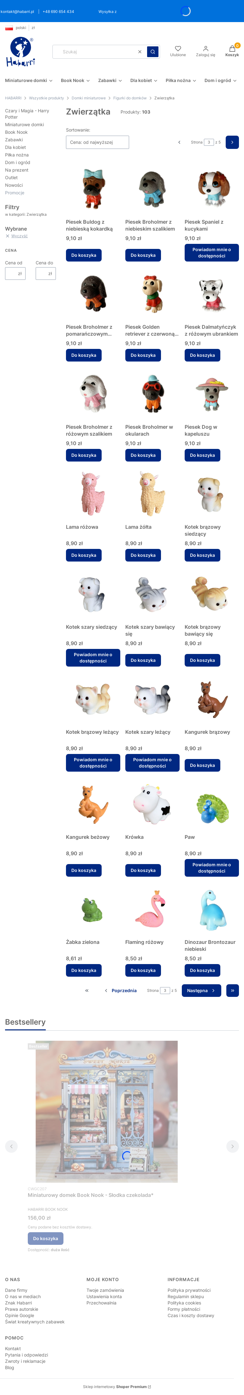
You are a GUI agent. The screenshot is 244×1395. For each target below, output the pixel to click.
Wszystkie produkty (46, 98)
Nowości (14, 185)
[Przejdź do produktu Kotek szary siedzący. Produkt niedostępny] (93, 594)
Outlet (11, 177)
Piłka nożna (17, 154)
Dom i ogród (17, 162)
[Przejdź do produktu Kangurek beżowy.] (93, 804)
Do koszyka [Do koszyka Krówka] (143, 870)
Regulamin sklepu (186, 1296)
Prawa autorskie (21, 1309)
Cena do (44, 262)
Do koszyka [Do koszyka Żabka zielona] (83, 970)
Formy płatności (184, 1309)
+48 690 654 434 (58, 11)
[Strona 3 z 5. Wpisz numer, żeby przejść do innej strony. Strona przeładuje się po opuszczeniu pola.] (209, 142)
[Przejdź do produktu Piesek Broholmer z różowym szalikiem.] (93, 394)
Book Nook (16, 132)
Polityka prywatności (189, 1290)
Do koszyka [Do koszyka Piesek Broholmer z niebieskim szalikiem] (143, 255)
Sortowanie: (78, 129)
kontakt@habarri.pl (17, 11)
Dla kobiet (15, 147)
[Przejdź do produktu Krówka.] (152, 804)
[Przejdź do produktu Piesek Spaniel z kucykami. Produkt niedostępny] (212, 189)
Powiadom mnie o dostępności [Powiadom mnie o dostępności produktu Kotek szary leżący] (152, 762)
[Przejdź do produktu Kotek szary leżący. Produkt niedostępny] (152, 699)
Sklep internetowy (115, 1386)
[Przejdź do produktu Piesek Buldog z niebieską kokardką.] (93, 189)
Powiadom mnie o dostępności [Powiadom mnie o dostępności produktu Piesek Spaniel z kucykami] (212, 252)
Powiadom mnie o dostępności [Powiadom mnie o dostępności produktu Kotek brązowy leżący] (93, 762)
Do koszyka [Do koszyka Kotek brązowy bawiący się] (202, 660)
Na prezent (16, 170)
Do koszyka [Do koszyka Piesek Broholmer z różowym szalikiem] (83, 455)
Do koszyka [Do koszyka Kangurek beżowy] (83, 870)
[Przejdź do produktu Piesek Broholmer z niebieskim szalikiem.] (152, 189)
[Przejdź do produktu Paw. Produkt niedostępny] (212, 804)
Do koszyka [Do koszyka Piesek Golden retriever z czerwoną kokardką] (143, 355)
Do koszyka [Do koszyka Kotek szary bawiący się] (143, 660)
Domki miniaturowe (89, 98)
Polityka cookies (184, 1302)
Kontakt (13, 1348)
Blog (9, 1367)
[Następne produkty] (201, 990)
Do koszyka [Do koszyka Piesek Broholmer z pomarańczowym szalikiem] (83, 355)
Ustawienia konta (104, 1296)
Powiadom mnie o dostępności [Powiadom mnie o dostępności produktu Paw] (212, 868)
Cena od (13, 262)
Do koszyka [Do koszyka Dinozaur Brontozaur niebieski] (202, 970)
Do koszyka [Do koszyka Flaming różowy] (143, 970)
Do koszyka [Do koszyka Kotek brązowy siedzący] (202, 555)
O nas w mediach (23, 1296)
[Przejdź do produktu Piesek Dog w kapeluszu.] (212, 394)
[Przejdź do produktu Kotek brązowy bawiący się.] (212, 594)
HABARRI (13, 98)
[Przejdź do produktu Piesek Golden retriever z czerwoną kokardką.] (152, 294)
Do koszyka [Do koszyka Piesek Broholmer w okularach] (143, 455)
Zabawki (14, 139)
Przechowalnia (101, 1302)
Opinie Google (19, 1315)
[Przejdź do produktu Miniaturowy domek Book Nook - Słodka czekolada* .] (107, 1112)
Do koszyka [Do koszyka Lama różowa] (83, 555)
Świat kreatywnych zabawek (35, 1321)
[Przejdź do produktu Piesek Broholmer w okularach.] (152, 394)
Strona (197, 142)
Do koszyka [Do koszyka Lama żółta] (143, 555)
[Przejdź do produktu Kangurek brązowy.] (212, 699)
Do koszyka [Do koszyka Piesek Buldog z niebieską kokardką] (83, 255)
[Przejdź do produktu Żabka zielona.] (93, 909)
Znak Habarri (18, 1302)
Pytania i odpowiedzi (26, 1354)
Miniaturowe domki (24, 124)
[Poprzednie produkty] (120, 990)
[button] (152, 51)
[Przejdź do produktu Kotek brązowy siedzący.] (212, 494)
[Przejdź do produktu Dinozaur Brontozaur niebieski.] (212, 909)
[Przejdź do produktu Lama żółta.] (152, 494)
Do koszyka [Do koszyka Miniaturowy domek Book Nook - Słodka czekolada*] (45, 1238)
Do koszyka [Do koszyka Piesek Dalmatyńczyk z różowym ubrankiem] (202, 355)
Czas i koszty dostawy (191, 1315)
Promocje (14, 192)
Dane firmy (16, 1290)
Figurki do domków (130, 98)
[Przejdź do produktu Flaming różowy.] (152, 909)
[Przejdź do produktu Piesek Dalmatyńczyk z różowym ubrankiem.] (212, 294)
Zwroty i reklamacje (25, 1361)
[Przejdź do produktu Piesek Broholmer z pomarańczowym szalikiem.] (93, 294)
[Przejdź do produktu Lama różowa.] (93, 494)
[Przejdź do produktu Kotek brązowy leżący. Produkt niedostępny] (93, 699)
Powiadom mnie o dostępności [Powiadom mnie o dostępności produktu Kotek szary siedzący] (93, 657)
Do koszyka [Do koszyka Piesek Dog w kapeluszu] (202, 455)
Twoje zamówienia (105, 1290)
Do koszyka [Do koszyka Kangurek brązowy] (202, 765)
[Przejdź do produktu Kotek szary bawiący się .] (152, 594)
